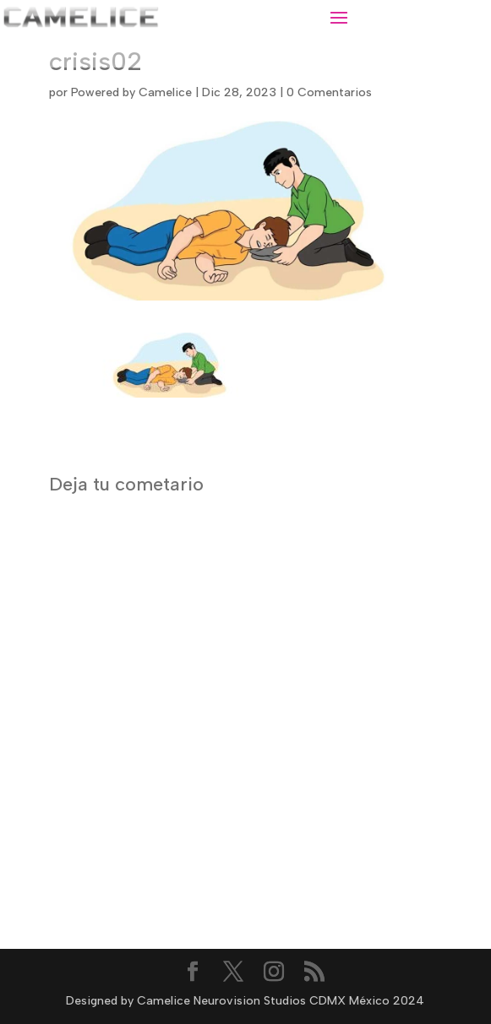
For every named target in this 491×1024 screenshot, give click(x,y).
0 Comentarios (329, 92)
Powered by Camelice (131, 92)
